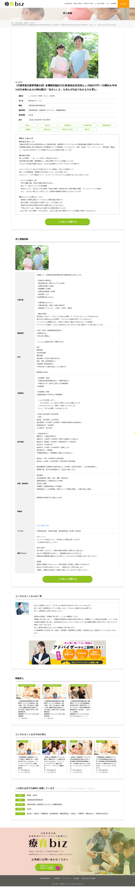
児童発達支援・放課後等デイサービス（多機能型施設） (46, 805)
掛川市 (32, 23)
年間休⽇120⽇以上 (106, 814)
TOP (12, 23)
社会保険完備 (55, 814)
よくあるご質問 (99, 3)
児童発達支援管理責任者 (35, 800)
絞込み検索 (18, 23)
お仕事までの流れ (88, 3)
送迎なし (77, 814)
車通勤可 (84, 814)
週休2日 (37, 814)
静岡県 (26, 23)
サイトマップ (67, 879)
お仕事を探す (68, 3)
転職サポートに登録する (46, 868)
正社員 (29, 809)
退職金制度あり (66, 814)
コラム (107, 3)
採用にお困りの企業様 (88, 879)
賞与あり (30, 814)
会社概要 (113, 3)
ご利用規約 (56, 879)
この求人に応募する (67, 222)
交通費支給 (45, 814)
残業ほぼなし (93, 814)
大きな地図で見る (43, 526)
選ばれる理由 (77, 3)
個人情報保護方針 (45, 879)
